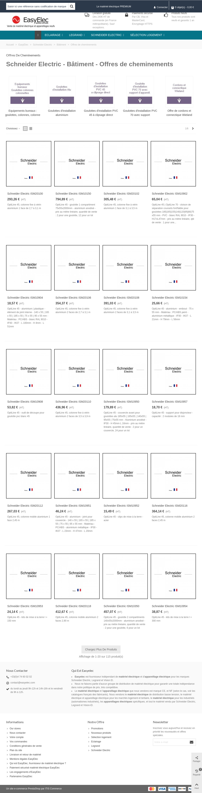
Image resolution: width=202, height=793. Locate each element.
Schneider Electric (99, 750)
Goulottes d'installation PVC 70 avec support (140, 112)
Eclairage (94, 741)
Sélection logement (99, 737)
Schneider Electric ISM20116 (170, 505)
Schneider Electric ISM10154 (170, 297)
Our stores (13, 728)
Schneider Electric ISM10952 (121, 505)
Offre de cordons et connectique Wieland (179, 112)
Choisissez (13, 128)
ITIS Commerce (53, 788)
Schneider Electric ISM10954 (170, 606)
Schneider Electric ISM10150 (73, 193)
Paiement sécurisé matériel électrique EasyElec (33, 767)
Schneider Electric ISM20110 (73, 401)
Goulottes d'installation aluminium (62, 112)
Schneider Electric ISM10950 (121, 401)
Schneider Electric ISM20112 (25, 505)
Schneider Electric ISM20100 (25, 193)
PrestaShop (34, 788)
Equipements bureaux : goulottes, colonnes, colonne (22, 112)
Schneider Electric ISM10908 (25, 401)
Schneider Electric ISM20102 (121, 193)
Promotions (95, 728)
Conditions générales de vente (24, 746)
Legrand (94, 746)
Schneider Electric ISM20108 (121, 297)
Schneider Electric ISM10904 (25, 297)
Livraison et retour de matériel (23, 754)
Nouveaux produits (99, 733)
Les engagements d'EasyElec (23, 772)
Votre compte (15, 737)
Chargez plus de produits (101, 649)
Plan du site (14, 750)
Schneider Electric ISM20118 (73, 606)
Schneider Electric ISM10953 (25, 606)
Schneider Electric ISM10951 (73, 505)
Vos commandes (16, 741)
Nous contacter (16, 733)
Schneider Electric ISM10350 (121, 606)
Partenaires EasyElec (19, 776)
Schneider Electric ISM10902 (170, 193)
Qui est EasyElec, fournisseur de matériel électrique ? (36, 763)
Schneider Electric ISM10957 (170, 401)
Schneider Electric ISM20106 (73, 297)
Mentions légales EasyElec (22, 759)
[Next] (193, 128)
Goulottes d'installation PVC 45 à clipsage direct (101, 112)
